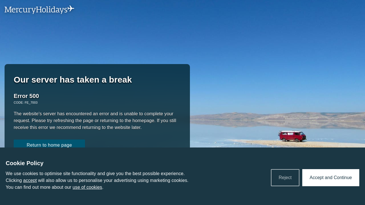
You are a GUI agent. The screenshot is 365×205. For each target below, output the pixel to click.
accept (30, 180)
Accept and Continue (331, 177)
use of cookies (87, 187)
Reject (285, 177)
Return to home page (49, 145)
